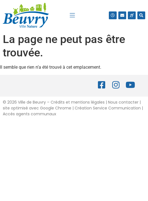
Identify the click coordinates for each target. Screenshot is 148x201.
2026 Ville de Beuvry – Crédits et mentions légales (55, 102)
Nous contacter (123, 102)
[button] (72, 15)
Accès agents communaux (29, 114)
